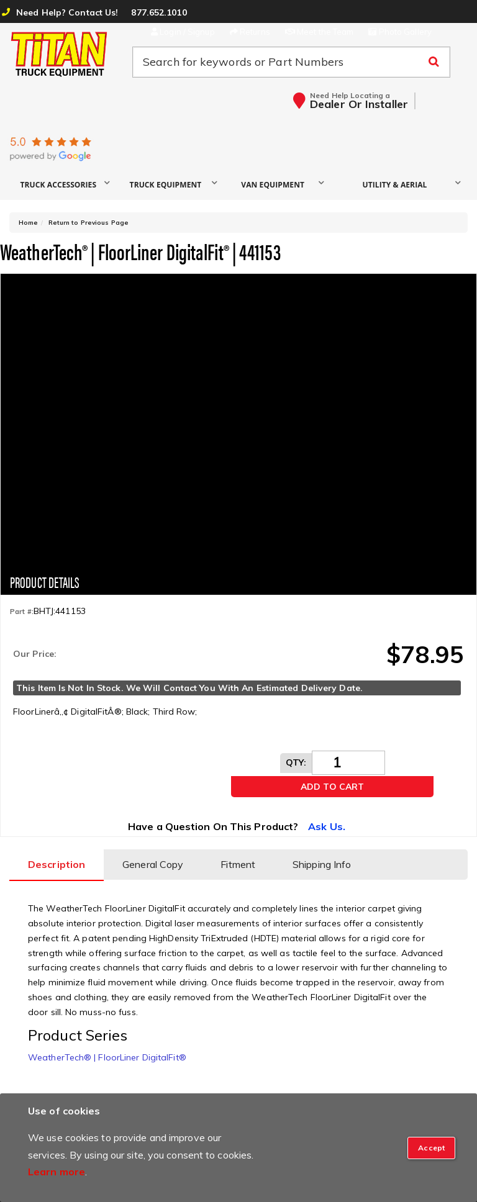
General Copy (152, 864)
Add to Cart (332, 786)
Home (28, 223)
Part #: (22, 611)
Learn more (56, 1171)
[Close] (431, 1148)
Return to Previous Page (88, 223)
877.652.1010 (158, 12)
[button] (63, 184)
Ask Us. (326, 826)
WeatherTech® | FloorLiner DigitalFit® (107, 1057)
